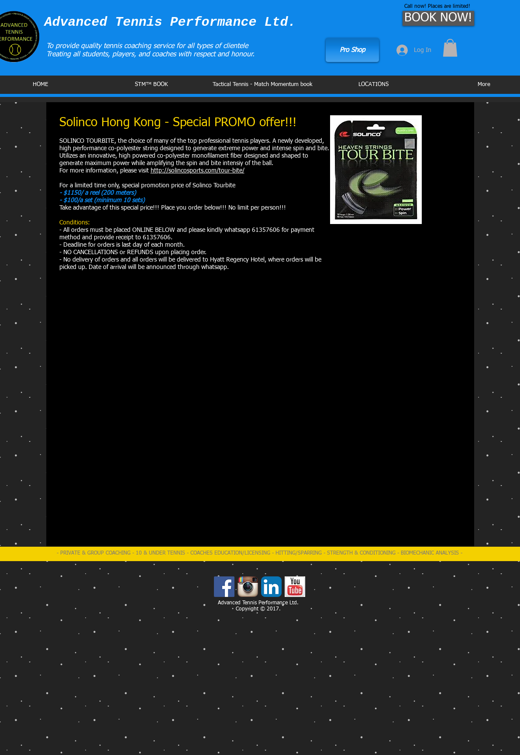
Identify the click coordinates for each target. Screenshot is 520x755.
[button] (450, 48)
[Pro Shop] (352, 50)
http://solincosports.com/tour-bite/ (198, 171)
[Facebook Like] (352, 23)
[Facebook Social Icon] (224, 586)
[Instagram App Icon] (248, 586)
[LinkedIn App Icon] (271, 586)
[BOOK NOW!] (438, 18)
